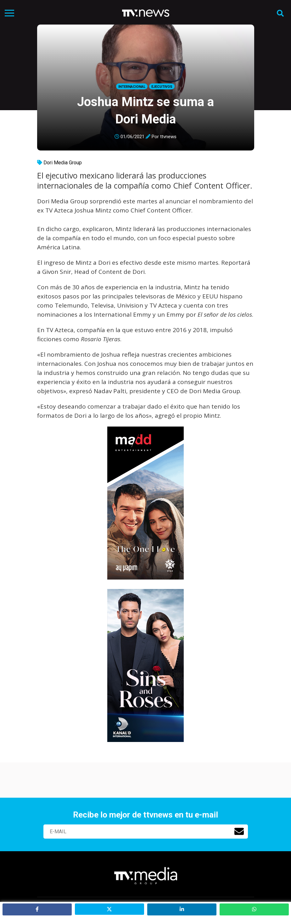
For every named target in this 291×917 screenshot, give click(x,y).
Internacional (131, 87)
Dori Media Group (62, 163)
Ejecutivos (161, 87)
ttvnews (168, 136)
